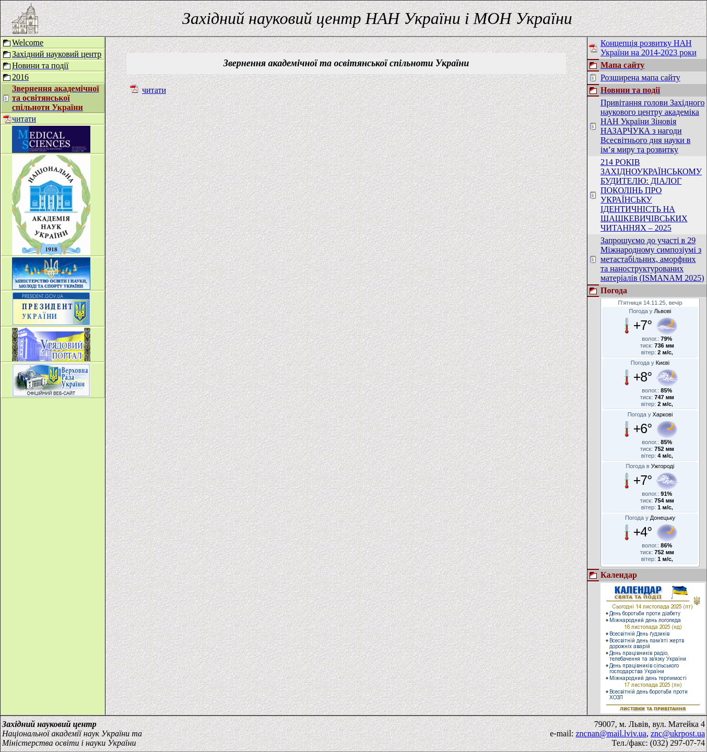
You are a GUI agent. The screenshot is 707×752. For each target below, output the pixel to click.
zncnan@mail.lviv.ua (611, 733)
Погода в (650, 466)
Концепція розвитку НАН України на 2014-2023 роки (648, 48)
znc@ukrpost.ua (678, 733)
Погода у (650, 311)
